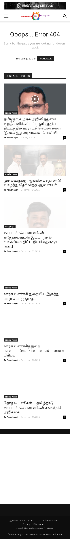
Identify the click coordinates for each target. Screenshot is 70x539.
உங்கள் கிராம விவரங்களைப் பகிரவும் (35, 528)
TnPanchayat (11, 137)
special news (11, 113)
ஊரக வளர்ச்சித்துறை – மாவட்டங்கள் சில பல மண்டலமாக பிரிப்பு (34, 350)
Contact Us (34, 520)
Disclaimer (38, 524)
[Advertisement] (35, 469)
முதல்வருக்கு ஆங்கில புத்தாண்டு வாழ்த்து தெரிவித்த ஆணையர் (32, 182)
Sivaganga (9, 226)
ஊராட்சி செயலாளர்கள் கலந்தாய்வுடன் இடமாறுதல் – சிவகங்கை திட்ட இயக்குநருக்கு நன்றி (31, 239)
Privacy (26, 524)
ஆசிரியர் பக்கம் (17, 520)
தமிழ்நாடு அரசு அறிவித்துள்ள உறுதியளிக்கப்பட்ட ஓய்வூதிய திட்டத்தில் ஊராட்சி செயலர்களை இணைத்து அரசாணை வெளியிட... (33, 126)
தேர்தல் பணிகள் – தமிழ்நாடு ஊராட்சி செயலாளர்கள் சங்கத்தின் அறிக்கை (33, 407)
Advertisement (50, 520)
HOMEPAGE (46, 59)
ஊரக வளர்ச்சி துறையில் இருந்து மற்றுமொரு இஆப (31, 296)
